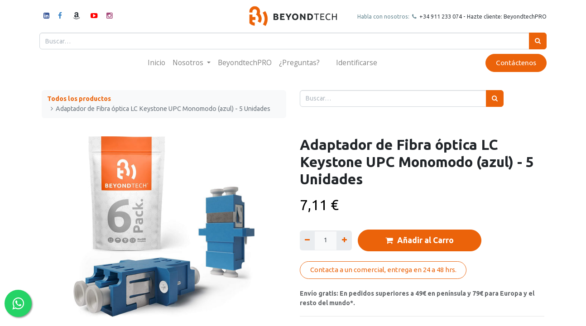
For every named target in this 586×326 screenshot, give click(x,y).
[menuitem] (156, 63)
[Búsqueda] (535, 41)
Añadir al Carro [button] (419, 240)
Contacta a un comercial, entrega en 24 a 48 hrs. (383, 269)
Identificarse (356, 62)
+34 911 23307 (436, 16)
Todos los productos (79, 98)
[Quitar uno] (307, 240)
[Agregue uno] (343, 240)
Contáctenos (514, 63)
